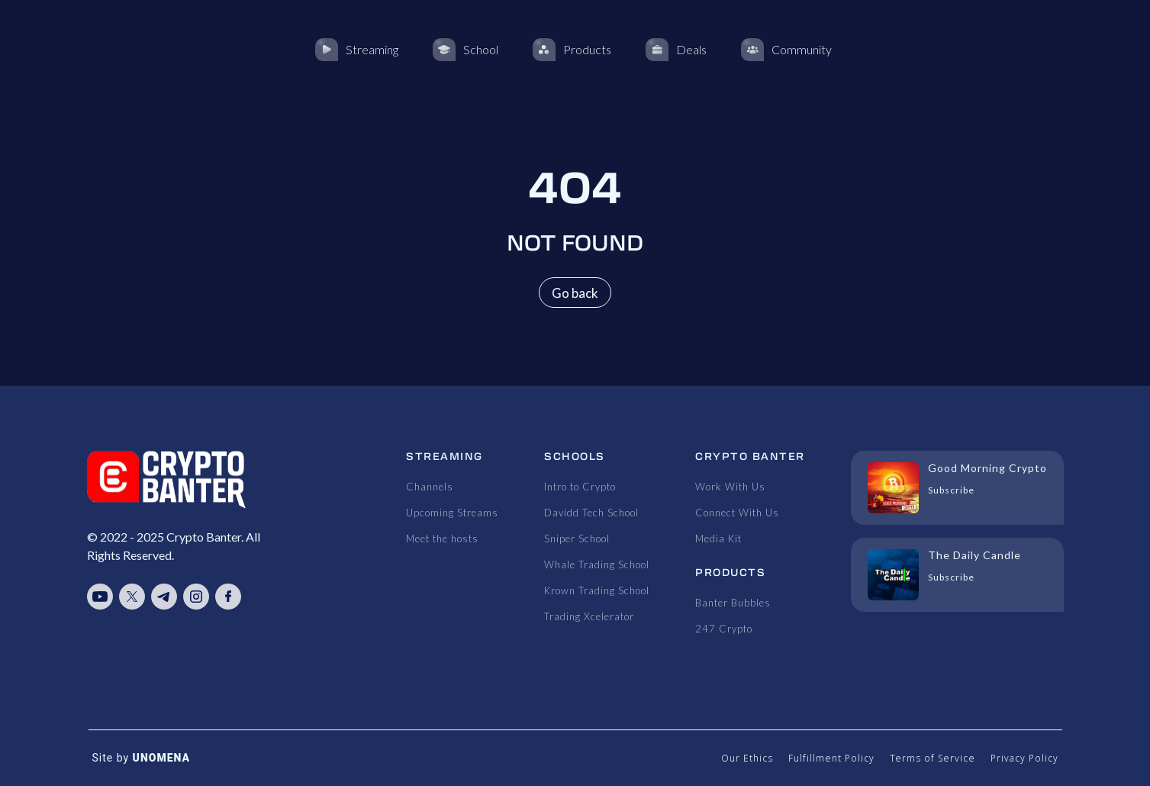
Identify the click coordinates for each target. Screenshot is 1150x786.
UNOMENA (161, 758)
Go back (575, 293)
